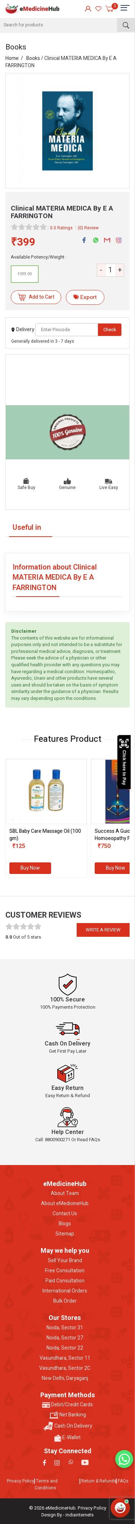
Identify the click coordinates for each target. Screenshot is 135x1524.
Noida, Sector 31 (64, 1328)
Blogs (65, 1224)
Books (33, 58)
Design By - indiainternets (67, 1514)
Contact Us (65, 1213)
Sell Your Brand (65, 1260)
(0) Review (88, 228)
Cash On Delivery (67, 1426)
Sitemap (64, 1234)
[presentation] (12, 820)
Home (12, 58)
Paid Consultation (65, 1281)
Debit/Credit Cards (67, 1404)
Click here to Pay (124, 762)
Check (109, 329)
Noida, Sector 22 (64, 1348)
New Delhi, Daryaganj (65, 1378)
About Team (65, 1193)
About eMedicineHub (65, 1203)
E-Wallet (67, 1437)
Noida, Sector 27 (64, 1338)
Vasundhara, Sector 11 (65, 1358)
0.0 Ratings (61, 228)
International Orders (64, 1291)
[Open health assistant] (120, 1507)
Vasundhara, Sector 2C (64, 1368)
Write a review (103, 929)
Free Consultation (65, 1270)
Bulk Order (65, 1301)
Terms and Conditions (46, 1484)
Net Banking (67, 1415)
